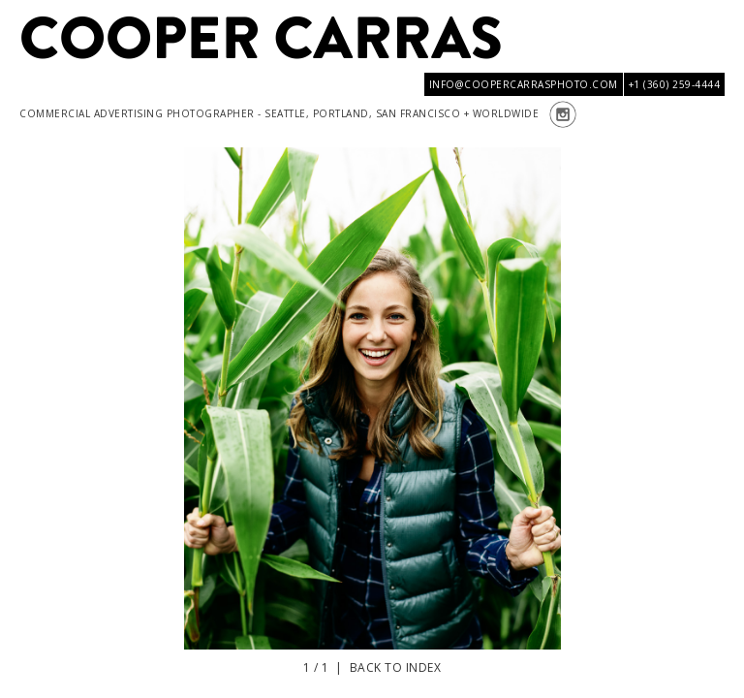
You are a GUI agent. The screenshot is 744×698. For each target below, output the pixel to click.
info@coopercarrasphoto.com (523, 84)
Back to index (396, 667)
